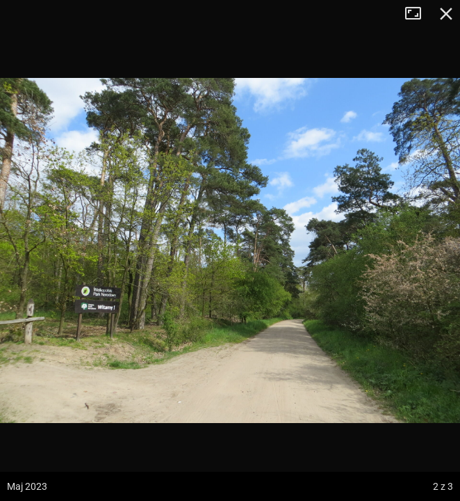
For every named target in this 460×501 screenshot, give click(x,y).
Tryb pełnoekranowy (418, 14)
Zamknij (446, 14)
